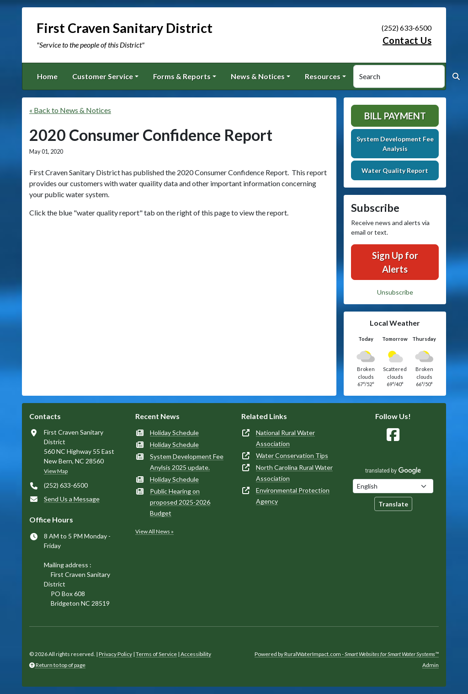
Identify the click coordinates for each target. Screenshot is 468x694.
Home (47, 76)
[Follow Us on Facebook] (393, 434)
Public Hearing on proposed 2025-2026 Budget (180, 502)
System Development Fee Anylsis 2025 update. (186, 461)
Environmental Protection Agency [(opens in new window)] (293, 495)
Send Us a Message (72, 499)
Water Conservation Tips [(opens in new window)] (292, 455)
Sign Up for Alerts (395, 262)
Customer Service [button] (102, 76)
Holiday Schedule (174, 432)
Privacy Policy (115, 654)
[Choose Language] (393, 486)
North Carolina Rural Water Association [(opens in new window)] (294, 472)
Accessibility (196, 654)
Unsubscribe (395, 292)
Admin (430, 665)
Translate (393, 504)
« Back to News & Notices (70, 110)
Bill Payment (395, 115)
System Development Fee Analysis (395, 143)
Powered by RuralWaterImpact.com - (347, 654)
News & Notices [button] (258, 76)
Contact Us (407, 40)
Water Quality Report (395, 170)
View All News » (154, 531)
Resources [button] (322, 76)
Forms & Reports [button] (182, 76)
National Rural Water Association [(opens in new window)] (285, 438)
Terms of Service (156, 654)
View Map (56, 471)
